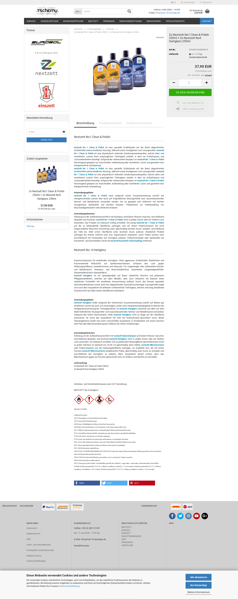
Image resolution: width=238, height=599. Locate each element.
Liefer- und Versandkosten (38, 544)
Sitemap (30, 226)
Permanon (108, 21)
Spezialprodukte (175, 21)
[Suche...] (78, 11)
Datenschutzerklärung (69, 586)
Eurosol (31, 21)
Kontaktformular (81, 545)
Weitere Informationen (198, 592)
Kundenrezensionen (139, 123)
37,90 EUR (47, 205)
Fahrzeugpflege (49, 21)
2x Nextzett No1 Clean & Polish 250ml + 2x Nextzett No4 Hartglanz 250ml (46, 195)
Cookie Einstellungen (36, 561)
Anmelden (46, 140)
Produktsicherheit (110, 123)
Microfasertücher (73, 21)
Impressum (31, 528)
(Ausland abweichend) (198, 57)
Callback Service (34, 555)
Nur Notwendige (198, 585)
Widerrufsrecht (33, 533)
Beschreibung (85, 123)
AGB (28, 539)
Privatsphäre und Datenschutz (40, 550)
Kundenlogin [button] (188, 2)
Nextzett (93, 21)
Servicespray (154, 21)
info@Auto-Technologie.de (168, 13)
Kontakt (207, 21)
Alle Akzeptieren (198, 577)
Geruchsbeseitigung (130, 21)
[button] (173, 2)
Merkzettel (206, 2)
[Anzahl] (190, 82)
